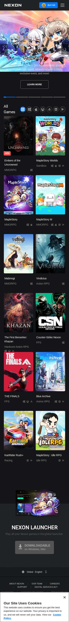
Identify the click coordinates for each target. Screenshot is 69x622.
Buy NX (51, 5)
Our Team (37, 584)
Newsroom (7, 592)
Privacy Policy (59, 592)
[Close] (65, 600)
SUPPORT (22, 587)
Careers (55, 584)
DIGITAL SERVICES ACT (46, 587)
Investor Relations (32, 592)
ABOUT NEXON (16, 584)
